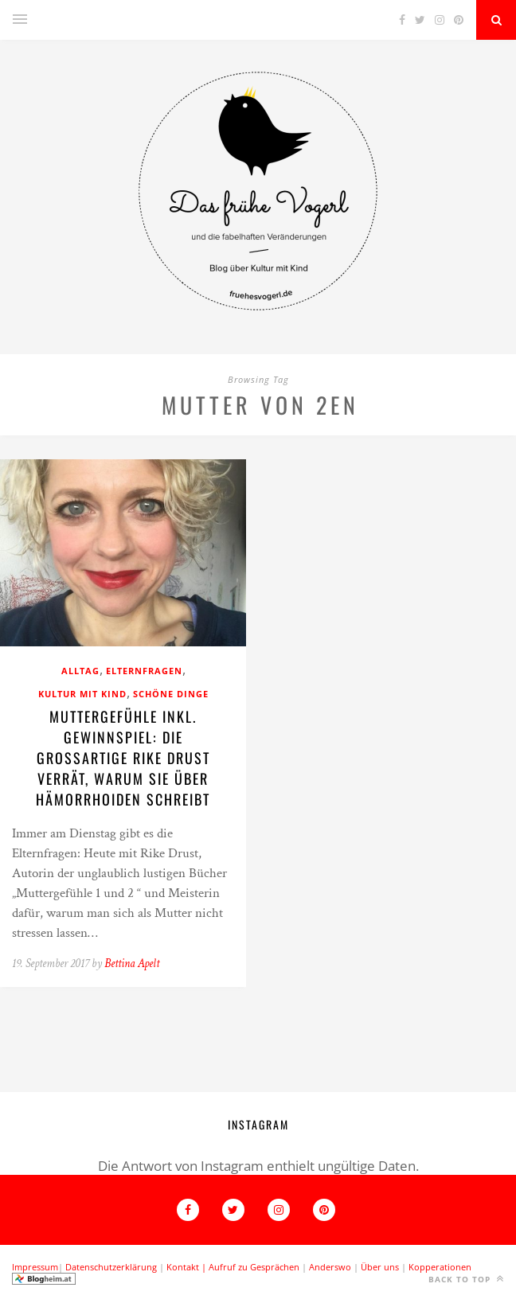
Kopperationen (439, 1267)
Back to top (466, 1279)
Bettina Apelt (131, 963)
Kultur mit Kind (82, 694)
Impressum (35, 1267)
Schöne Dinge (171, 694)
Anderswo (330, 1267)
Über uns (380, 1267)
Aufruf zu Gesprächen (254, 1267)
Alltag (80, 671)
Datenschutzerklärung (111, 1267)
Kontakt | (187, 1267)
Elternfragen (144, 671)
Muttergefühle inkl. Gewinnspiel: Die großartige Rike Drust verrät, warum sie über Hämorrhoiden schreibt (123, 757)
